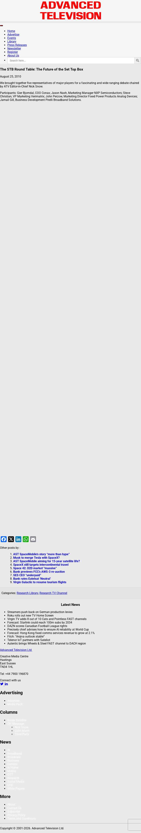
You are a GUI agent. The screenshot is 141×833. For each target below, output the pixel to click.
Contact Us (14, 808)
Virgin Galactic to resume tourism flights (39, 582)
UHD (10, 785)
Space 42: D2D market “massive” (35, 568)
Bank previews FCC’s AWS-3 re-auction (39, 571)
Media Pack (15, 704)
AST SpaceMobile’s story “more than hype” (41, 554)
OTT (10, 774)
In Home (12, 767)
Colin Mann (22, 730)
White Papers (15, 788)
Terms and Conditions (21, 818)
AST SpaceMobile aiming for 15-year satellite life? (46, 561)
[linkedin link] (6, 684)
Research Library (27, 593)
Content (12, 764)
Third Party (22, 734)
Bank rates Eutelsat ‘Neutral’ (32, 578)
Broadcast (14, 757)
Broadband (14, 753)
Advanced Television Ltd (16, 650)
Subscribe (13, 811)
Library (11, 41)
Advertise (13, 34)
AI (8, 750)
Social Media (15, 781)
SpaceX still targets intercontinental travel (40, 564)
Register (12, 52)
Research (13, 778)
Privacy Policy (16, 815)
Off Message (15, 723)
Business (13, 760)
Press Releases (17, 45)
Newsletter (14, 48)
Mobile (11, 771)
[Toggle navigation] (1, 25)
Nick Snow (21, 727)
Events (11, 38)
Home (11, 31)
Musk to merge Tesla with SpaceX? (36, 557)
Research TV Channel (53, 593)
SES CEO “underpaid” (27, 575)
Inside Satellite (16, 720)
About (11, 804)
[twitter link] (2, 684)
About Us (13, 55)
